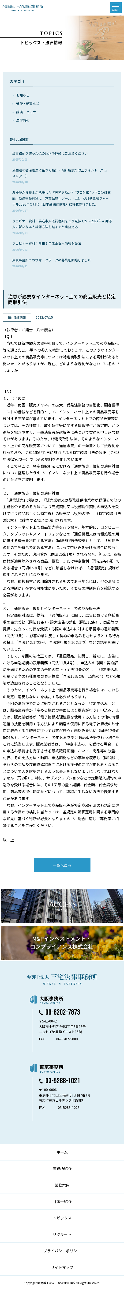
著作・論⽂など (27, 103)
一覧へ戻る (62, 865)
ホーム (62, 1152)
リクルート (62, 1234)
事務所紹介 (62, 1168)
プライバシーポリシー (62, 1250)
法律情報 (22, 120)
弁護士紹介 (62, 1201)
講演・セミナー (27, 112)
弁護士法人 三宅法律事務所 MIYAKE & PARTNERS (23, 8)
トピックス (62, 1218)
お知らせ (22, 95)
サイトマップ (62, 1267)
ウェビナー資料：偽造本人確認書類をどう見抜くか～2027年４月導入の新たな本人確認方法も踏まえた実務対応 (62, 227)
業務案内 (62, 1185)
